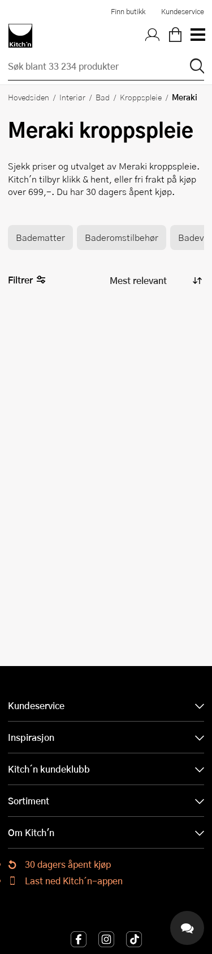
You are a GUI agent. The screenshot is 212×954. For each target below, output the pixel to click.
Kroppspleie (141, 97)
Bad (103, 97)
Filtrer (27, 280)
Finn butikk (128, 11)
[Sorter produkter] (155, 280)
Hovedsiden (28, 97)
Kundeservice (182, 11)
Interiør (72, 97)
